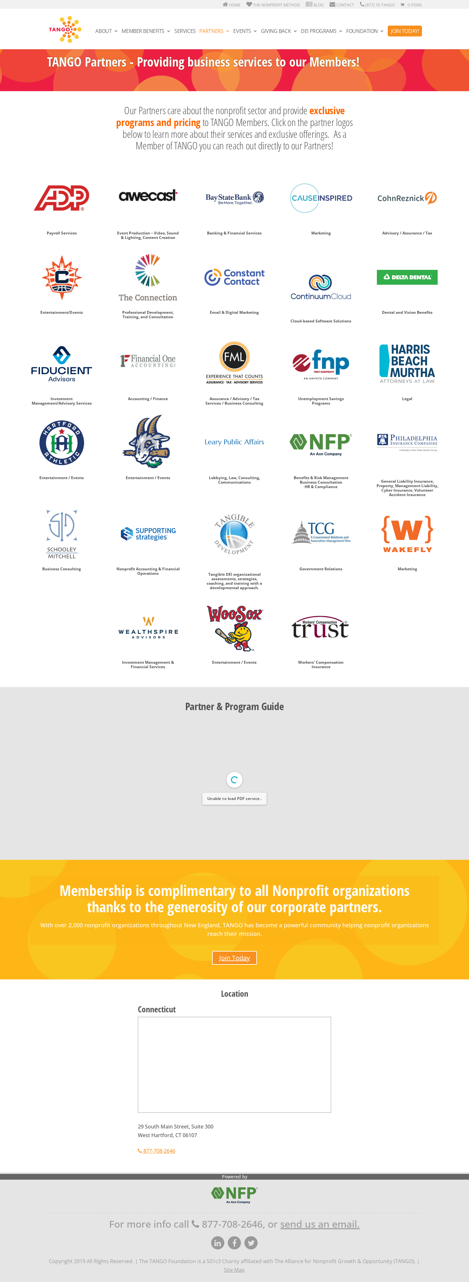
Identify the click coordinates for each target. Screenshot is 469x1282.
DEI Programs (318, 32)
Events (242, 32)
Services (185, 32)
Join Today (234, 958)
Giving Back (276, 32)
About (103, 32)
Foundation (362, 32)
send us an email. (320, 1224)
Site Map (234, 1269)
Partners (211, 32)
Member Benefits (143, 32)
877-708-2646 (156, 1150)
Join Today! (405, 31)
